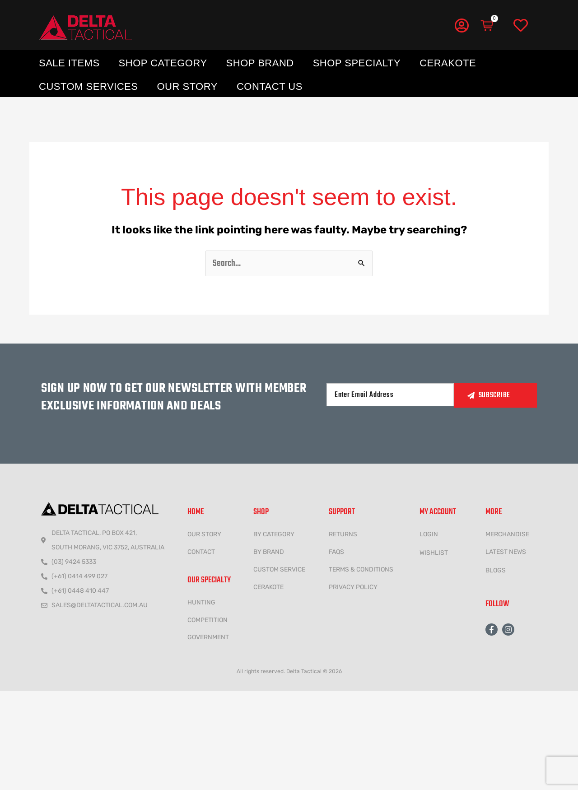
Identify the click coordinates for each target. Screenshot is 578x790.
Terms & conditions (361, 569)
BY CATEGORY (273, 534)
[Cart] (487, 25)
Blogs (495, 570)
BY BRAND (268, 552)
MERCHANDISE (507, 534)
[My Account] (461, 25)
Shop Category (163, 63)
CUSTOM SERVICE (279, 569)
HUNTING (201, 602)
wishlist (434, 553)
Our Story (187, 86)
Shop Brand (260, 63)
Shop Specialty (357, 63)
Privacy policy (353, 587)
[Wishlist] (520, 25)
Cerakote (448, 63)
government (208, 637)
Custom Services (88, 86)
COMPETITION (207, 620)
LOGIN (429, 534)
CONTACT (201, 552)
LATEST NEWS (505, 552)
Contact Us (270, 86)
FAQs (336, 552)
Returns (343, 534)
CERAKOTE (268, 587)
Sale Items (69, 63)
